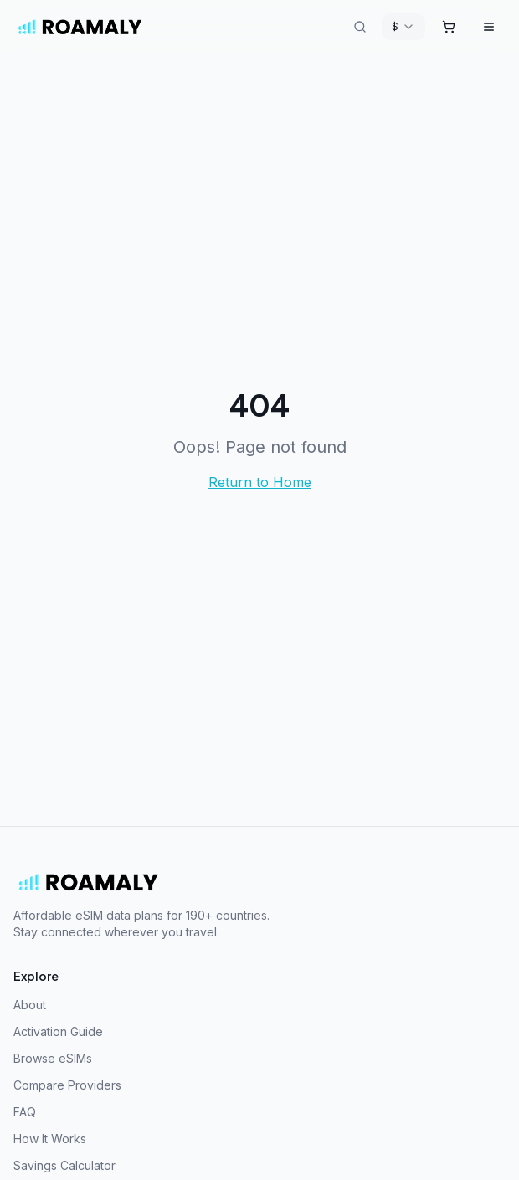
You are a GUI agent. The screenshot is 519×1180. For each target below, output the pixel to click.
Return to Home (259, 482)
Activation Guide (58, 1031)
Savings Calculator (64, 1165)
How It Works (49, 1138)
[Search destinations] (360, 27)
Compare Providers (67, 1085)
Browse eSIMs (52, 1058)
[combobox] (403, 26)
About (29, 1005)
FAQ (24, 1112)
